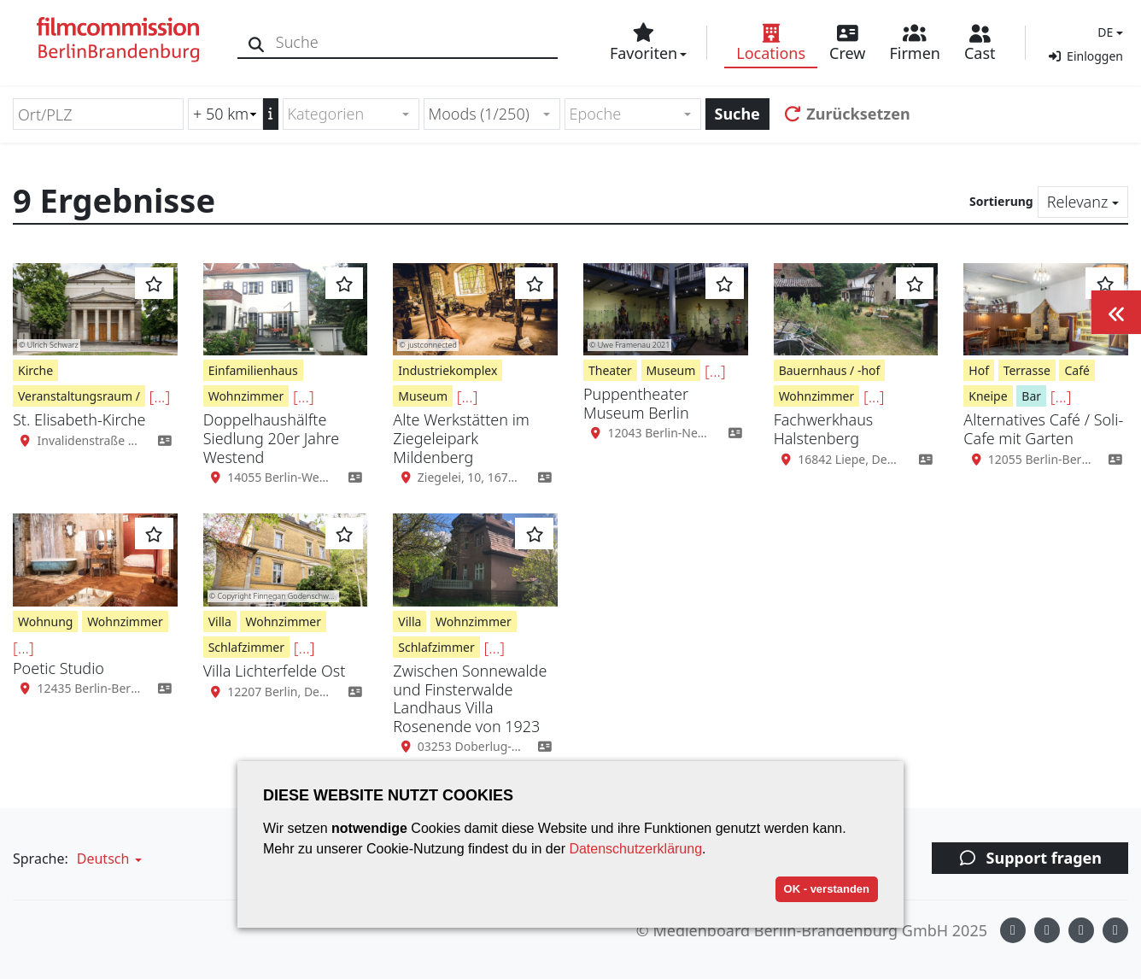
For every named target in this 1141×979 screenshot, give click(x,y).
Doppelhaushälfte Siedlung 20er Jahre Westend (271, 437)
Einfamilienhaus (253, 370)
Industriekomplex (447, 370)
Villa (219, 621)
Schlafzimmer (246, 647)
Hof (978, 370)
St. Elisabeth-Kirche (79, 419)
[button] (1108, 32)
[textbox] (344, 114)
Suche (737, 113)
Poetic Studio (58, 668)
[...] (160, 396)
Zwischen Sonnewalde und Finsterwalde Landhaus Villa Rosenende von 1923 (470, 698)
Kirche (35, 370)
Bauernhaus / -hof (830, 370)
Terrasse (1026, 370)
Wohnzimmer (246, 396)
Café (1076, 370)
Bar (1031, 396)
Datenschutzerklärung (635, 848)
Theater (610, 370)
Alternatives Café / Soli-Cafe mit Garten (1043, 428)
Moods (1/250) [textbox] (479, 113)
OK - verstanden (826, 888)
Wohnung (45, 621)
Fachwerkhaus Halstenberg (824, 428)
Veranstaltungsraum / (79, 396)
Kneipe (987, 396)
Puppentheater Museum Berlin (636, 403)
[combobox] (351, 114)
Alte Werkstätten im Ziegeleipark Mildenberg (461, 437)
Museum (423, 396)
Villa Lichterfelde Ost (274, 670)
